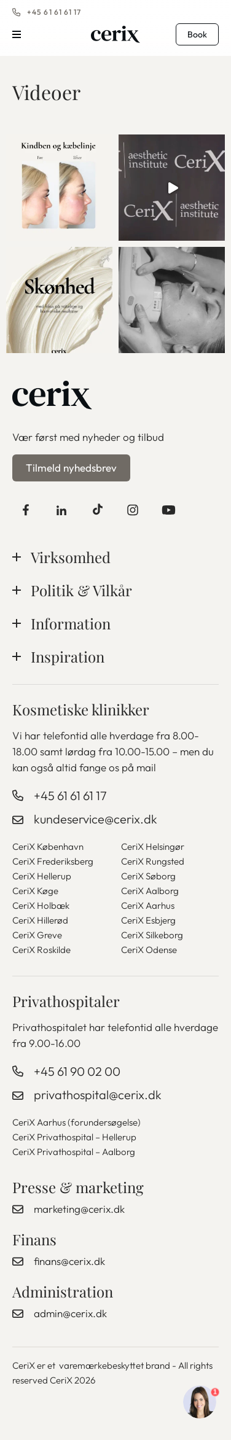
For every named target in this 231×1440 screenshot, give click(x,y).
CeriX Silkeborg (152, 935)
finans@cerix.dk (69, 1261)
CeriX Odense (149, 949)
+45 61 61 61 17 (54, 12)
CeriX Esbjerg (148, 920)
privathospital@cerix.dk (98, 1094)
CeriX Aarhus (147, 905)
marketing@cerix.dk (79, 1208)
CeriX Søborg (148, 876)
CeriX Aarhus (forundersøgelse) (76, 1122)
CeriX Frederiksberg (52, 861)
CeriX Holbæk (40, 905)
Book (197, 34)
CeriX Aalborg (150, 891)
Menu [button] (16, 34)
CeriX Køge (35, 891)
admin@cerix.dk (70, 1313)
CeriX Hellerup (41, 876)
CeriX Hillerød (40, 920)
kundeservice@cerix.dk (95, 819)
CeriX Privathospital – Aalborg (73, 1152)
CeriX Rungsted (152, 861)
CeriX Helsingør (152, 846)
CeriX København (48, 846)
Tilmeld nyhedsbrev (71, 467)
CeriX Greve (37, 935)
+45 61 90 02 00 (77, 1071)
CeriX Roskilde (41, 949)
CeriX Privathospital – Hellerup (74, 1137)
